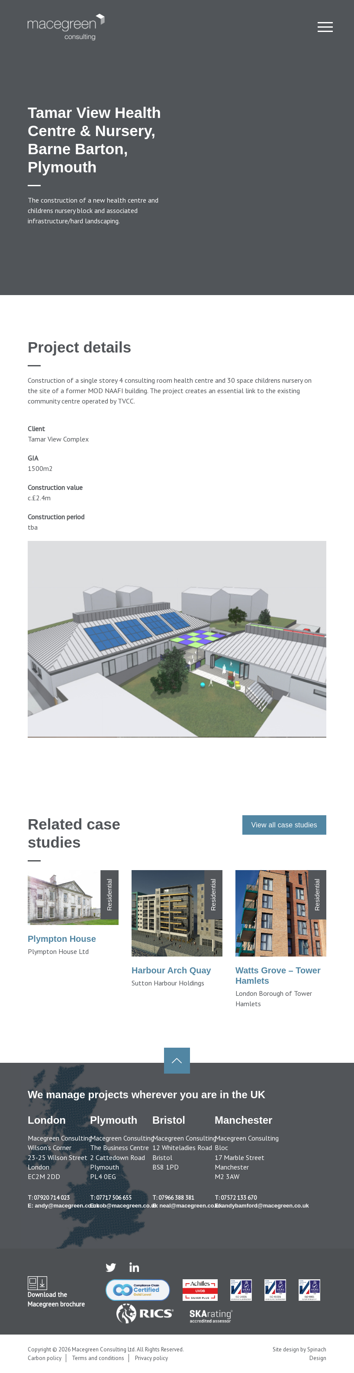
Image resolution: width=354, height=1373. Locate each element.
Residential (109, 895)
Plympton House (62, 939)
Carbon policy (44, 1358)
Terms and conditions (98, 1358)
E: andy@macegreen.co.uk (64, 1205)
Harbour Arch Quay (171, 970)
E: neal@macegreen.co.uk (187, 1205)
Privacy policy (151, 1358)
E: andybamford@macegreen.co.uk (262, 1205)
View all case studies (284, 825)
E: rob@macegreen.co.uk (124, 1205)
